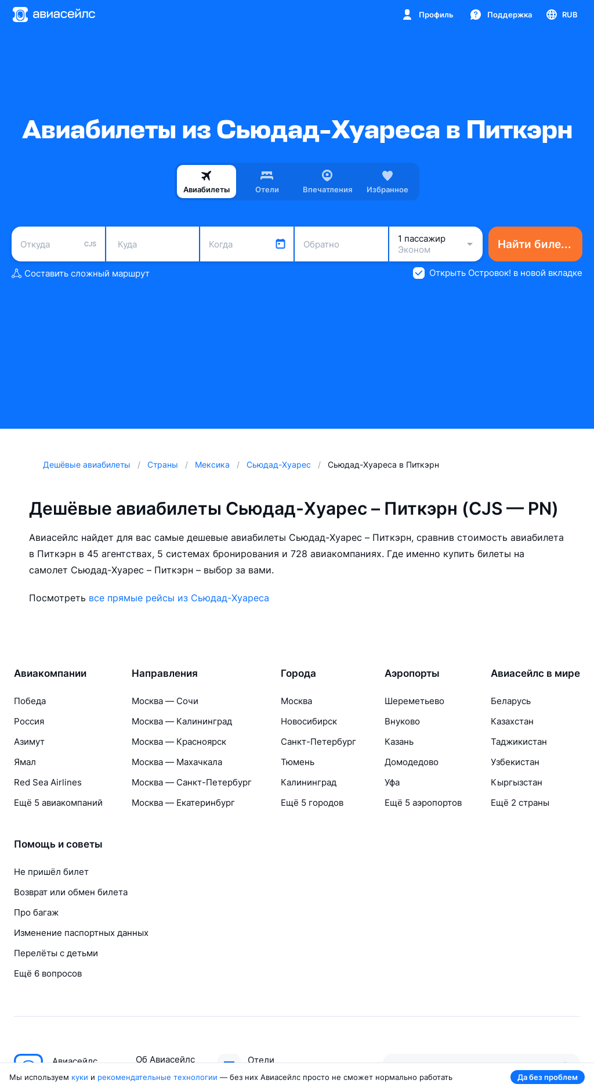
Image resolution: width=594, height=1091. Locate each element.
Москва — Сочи (165, 700)
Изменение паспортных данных (81, 932)
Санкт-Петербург (318, 741)
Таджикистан (519, 741)
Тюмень (297, 761)
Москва (296, 700)
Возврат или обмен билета (71, 892)
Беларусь (511, 700)
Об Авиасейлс (165, 1059)
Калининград (308, 782)
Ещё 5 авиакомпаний (58, 802)
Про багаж (36, 912)
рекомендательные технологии (157, 1077)
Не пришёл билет (51, 871)
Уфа (392, 782)
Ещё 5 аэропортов (423, 802)
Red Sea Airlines (48, 782)
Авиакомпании (50, 673)
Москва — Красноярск (179, 741)
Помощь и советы (58, 844)
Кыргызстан (516, 782)
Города (298, 673)
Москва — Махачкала (177, 761)
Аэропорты (412, 673)
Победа (30, 700)
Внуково (402, 721)
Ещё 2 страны (520, 802)
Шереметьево (414, 700)
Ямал (25, 761)
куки (79, 1077)
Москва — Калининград (182, 721)
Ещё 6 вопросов (48, 973)
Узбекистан (515, 761)
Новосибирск (309, 721)
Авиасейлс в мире (535, 673)
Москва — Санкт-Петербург (192, 782)
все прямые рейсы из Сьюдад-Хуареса (179, 598)
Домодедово (412, 761)
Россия (29, 721)
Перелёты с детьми (56, 953)
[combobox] (58, 244)
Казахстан (512, 721)
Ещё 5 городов (312, 802)
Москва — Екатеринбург (183, 802)
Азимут (29, 741)
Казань (399, 741)
